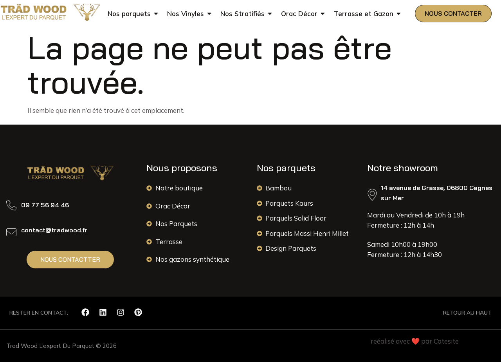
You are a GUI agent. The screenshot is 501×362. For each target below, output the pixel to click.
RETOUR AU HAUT (467, 312)
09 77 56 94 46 (45, 205)
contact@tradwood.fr (54, 230)
